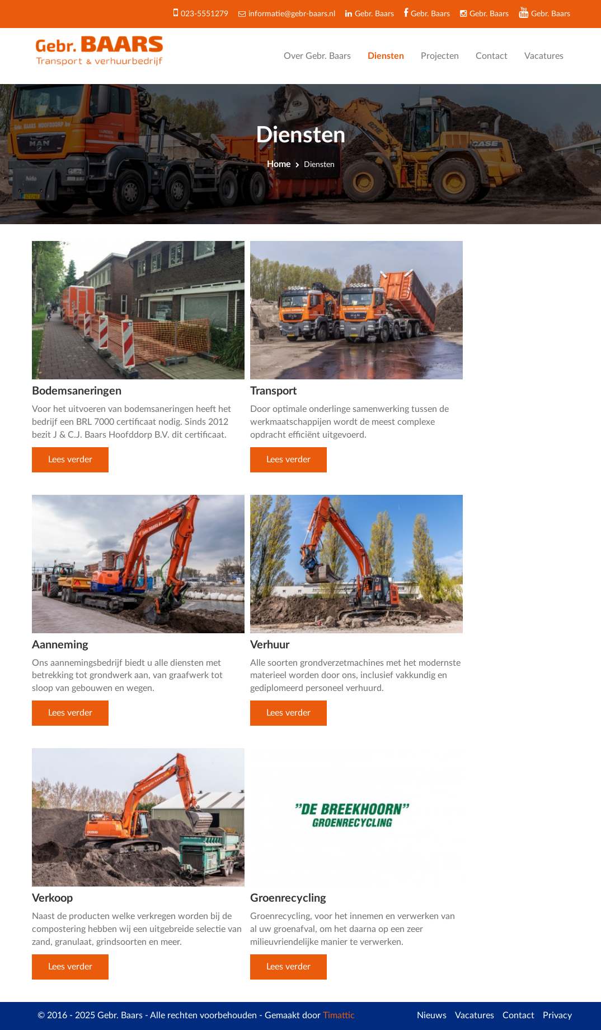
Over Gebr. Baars (317, 56)
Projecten (440, 56)
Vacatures (544, 56)
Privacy (557, 1015)
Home (279, 164)
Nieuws (432, 1015)
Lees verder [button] (70, 459)
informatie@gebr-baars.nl (291, 14)
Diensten (386, 56)
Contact (492, 56)
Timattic (339, 1015)
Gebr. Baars (550, 14)
